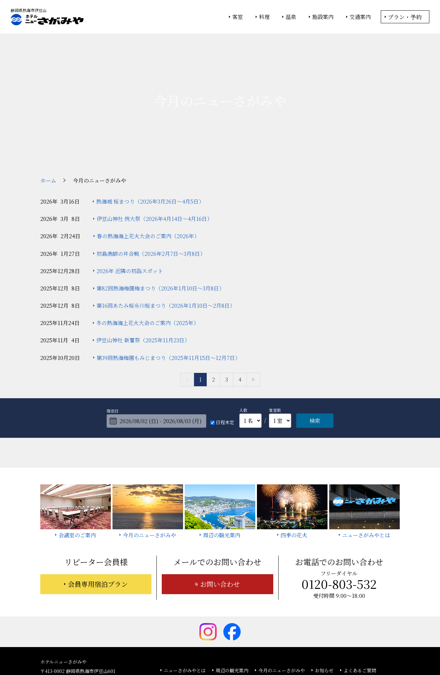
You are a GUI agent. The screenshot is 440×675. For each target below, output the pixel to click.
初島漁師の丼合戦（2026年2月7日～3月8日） (151, 202)
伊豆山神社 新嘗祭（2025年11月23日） (143, 289)
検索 (315, 369)
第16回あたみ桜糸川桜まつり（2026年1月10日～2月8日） (166, 254)
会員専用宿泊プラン (98, 532)
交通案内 (360, 17)
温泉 (291, 17)
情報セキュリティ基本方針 (226, 652)
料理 (264, 17)
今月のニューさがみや (281, 618)
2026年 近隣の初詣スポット (130, 219)
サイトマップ (244, 628)
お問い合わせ (220, 532)
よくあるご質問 (359, 618)
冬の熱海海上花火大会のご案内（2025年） (147, 271)
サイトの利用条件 (314, 652)
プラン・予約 (405, 17)
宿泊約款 (211, 628)
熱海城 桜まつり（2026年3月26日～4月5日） (150, 150)
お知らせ (324, 618)
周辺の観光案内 (232, 618)
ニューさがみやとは (185, 618)
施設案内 (322, 17)
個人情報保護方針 (274, 652)
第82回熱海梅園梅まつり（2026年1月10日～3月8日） (160, 237)
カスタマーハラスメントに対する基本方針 (340, 628)
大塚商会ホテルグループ (171, 652)
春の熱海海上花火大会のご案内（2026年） (148, 184)
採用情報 (277, 628)
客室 (237, 17)
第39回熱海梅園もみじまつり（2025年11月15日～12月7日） (168, 306)
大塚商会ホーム (127, 652)
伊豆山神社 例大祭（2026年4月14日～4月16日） (154, 167)
